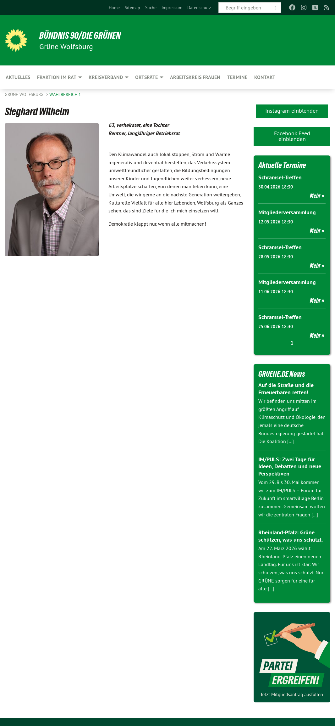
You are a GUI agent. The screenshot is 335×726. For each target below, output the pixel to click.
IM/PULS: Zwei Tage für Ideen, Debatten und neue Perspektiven (289, 465)
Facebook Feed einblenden (292, 136)
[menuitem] (114, 7)
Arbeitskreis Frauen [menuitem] (195, 77)
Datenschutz (199, 7)
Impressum (172, 7)
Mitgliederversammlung (287, 212)
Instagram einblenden (292, 110)
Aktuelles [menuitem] (18, 77)
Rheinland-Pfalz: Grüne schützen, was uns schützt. (290, 534)
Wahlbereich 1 (65, 94)
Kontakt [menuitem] (264, 77)
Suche (151, 7)
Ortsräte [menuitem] (146, 77)
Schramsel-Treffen (280, 177)
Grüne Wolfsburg (25, 94)
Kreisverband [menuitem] (106, 77)
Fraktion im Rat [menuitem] (56, 77)
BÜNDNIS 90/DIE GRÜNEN (82, 35)
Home (114, 7)
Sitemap (132, 7)
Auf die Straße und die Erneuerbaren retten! (286, 387)
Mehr (315, 195)
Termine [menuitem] (237, 77)
